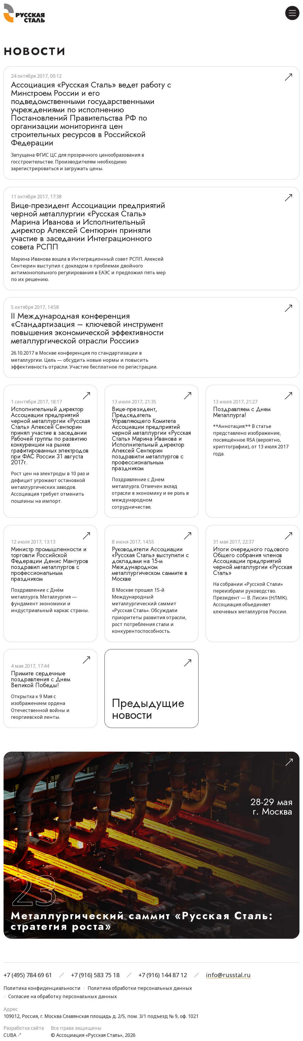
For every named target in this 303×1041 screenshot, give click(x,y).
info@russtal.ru (228, 975)
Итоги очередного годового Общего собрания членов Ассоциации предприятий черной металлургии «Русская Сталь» (252, 561)
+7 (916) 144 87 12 (162, 975)
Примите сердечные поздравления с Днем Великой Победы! (40, 679)
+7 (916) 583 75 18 (95, 975)
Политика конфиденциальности (42, 988)
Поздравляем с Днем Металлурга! (241, 412)
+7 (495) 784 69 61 (28, 975)
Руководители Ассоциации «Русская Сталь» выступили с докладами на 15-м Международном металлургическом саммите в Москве (150, 564)
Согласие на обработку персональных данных (62, 997)
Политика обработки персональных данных (140, 988)
